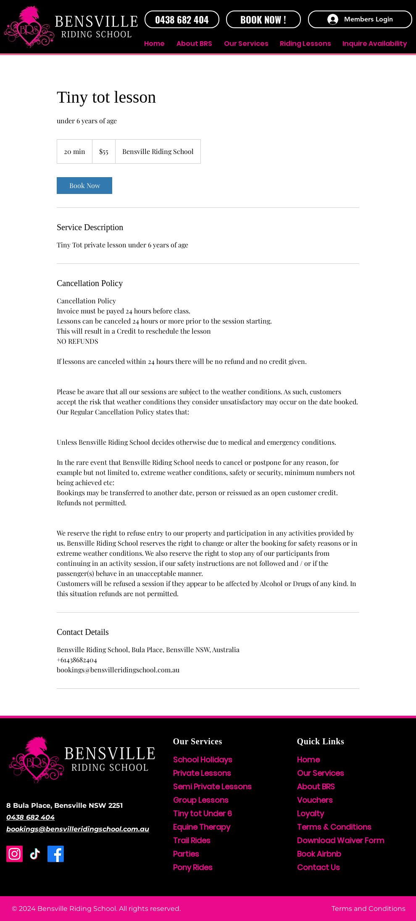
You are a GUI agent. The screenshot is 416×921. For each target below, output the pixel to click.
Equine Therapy (201, 827)
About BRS (316, 786)
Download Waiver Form (340, 840)
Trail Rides (192, 840)
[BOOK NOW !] (263, 19)
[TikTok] (35, 854)
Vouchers (315, 800)
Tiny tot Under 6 (202, 813)
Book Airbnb (319, 854)
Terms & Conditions (334, 827)
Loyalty (310, 813)
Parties (186, 854)
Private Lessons (202, 773)
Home (308, 759)
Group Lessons (201, 800)
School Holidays (202, 759)
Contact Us (318, 867)
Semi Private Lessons (212, 786)
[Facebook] (55, 854)
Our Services (320, 773)
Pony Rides (193, 867)
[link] (84, 185)
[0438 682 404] (182, 19)
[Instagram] (14, 854)
